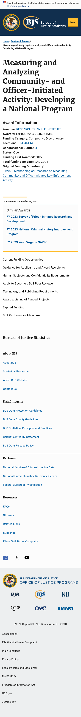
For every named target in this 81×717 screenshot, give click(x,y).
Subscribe (9, 532)
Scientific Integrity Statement (21, 437)
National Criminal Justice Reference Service (30, 476)
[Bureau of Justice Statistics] (40, 599)
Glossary (8, 515)
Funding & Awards (20, 41)
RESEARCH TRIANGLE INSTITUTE (38, 129)
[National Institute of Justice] (65, 597)
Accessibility (9, 633)
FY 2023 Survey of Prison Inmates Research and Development (39, 219)
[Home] (44, 22)
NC (32, 143)
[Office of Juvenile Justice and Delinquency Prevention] (15, 611)
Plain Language (11, 650)
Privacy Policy (10, 659)
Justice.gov (9, 702)
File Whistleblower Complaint (19, 642)
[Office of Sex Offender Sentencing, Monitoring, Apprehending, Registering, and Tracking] (65, 610)
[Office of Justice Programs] (11, 22)
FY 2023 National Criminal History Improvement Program (40, 232)
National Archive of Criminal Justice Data (29, 467)
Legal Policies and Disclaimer (19, 667)
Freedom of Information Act (18, 685)
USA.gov (7, 693)
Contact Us (10, 388)
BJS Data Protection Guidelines (22, 410)
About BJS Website (15, 380)
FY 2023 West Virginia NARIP (27, 242)
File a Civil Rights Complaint (20, 541)
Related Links (11, 524)
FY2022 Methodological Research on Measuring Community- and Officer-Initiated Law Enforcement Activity (37, 175)
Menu (73, 22)
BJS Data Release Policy (18, 445)
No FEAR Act (10, 676)
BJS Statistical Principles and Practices (27, 428)
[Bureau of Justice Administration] (15, 597)
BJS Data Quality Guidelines (20, 419)
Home (6, 41)
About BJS (9, 362)
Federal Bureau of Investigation (22, 484)
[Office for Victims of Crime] (40, 610)
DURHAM (22, 143)
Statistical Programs (16, 371)
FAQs (6, 506)
